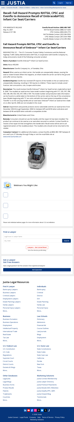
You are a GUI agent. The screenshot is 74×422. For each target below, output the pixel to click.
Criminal (40, 293)
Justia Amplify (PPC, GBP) (46, 391)
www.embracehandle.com (12, 137)
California (40, 358)
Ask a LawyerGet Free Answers (11, 261)
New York (40, 364)
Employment (7, 325)
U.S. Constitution (9, 349)
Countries (6, 397)
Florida (39, 361)
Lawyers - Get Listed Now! (37, 247)
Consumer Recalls (11, 7)
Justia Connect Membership (47, 379)
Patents (5, 391)
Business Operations (10, 322)
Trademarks (7, 394)
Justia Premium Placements (47, 385)
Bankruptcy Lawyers (10, 289)
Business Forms (8, 385)
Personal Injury (42, 308)
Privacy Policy (60, 417)
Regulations (7, 355)
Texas (39, 367)
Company (32, 417)
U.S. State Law (43, 346)
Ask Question (37, 270)
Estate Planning (42, 302)
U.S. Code (6, 352)
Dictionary (40, 319)
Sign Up (68, 3)
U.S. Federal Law (10, 346)
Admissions (41, 322)
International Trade (10, 331)
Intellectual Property (10, 328)
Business (6, 316)
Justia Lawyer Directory (45, 382)
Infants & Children (24, 7)
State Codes (41, 352)
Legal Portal (24, 417)
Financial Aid (41, 325)
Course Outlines (43, 328)
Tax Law (6, 338)
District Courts (8, 364)
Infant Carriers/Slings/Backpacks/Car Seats (53, 7)
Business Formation (10, 319)
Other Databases (10, 376)
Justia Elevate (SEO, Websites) (47, 388)
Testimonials (41, 397)
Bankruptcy (41, 289)
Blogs (39, 334)
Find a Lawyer (9, 232)
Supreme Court (8, 358)
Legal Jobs (6, 379)
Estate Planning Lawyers (12, 302)
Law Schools (42, 316)
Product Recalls (8, 388)
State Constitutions (44, 349)
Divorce (39, 296)
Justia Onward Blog (44, 394)
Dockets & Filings (9, 367)
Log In (60, 3)
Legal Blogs (7, 382)
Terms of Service (47, 417)
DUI (38, 299)
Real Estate (7, 334)
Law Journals (41, 331)
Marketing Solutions (45, 376)
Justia (3, 7)
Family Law (41, 305)
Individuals (41, 286)
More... (5, 311)
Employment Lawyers (10, 299)
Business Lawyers (9, 293)
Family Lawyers (8, 305)
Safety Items (35, 7)
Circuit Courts (8, 361)
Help (39, 417)
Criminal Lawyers (9, 296)
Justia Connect (13, 417)
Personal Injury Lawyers (11, 308)
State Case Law (42, 355)
